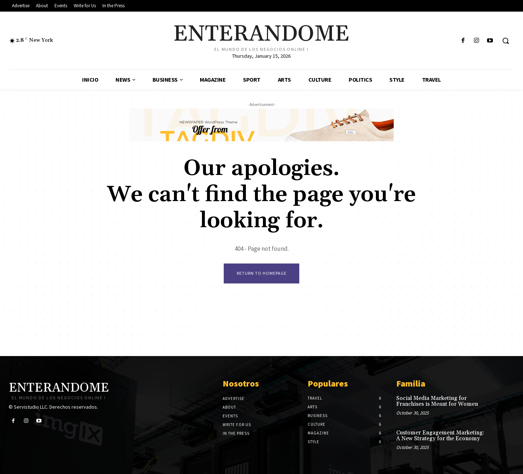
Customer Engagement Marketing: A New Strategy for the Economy (440, 435)
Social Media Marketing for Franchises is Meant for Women (437, 401)
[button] (505, 40)
